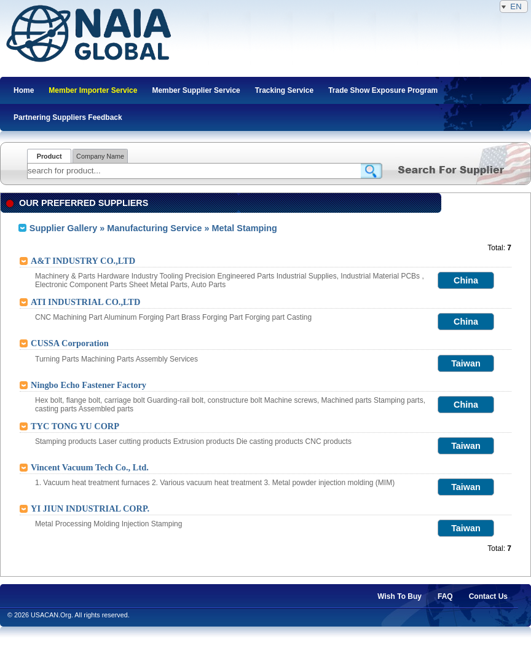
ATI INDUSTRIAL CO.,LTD (85, 302)
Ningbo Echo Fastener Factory (88, 385)
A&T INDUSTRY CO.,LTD (83, 261)
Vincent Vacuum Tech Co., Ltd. (90, 467)
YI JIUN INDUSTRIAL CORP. (90, 508)
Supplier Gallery (63, 228)
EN (514, 6)
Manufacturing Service (154, 228)
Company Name (100, 156)
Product (49, 156)
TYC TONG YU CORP (75, 426)
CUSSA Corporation (70, 343)
